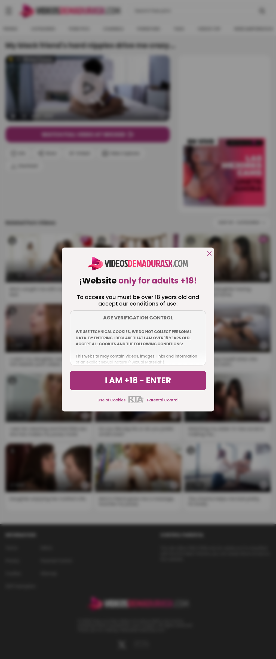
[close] (209, 254)
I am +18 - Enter (138, 380)
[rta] (136, 402)
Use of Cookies (112, 400)
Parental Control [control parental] (162, 400)
